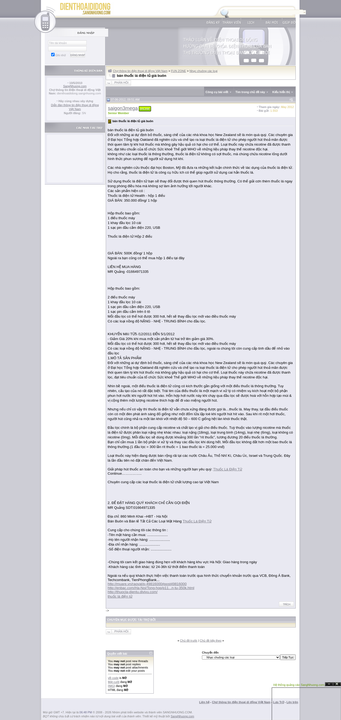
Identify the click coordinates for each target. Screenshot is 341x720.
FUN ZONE (178, 71)
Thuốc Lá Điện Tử (227, 469)
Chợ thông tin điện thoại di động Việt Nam (140, 71)
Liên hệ (204, 702)
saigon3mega (123, 108)
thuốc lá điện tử (120, 596)
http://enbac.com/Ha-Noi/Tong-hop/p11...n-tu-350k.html (151, 588)
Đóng (337, 684)
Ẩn (329, 684)
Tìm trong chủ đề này (250, 92)
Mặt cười (113, 681)
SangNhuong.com (75, 86)
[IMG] (111, 685)
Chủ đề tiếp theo (210, 640)
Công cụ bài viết (217, 92)
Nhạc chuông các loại (203, 71)
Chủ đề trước (189, 640)
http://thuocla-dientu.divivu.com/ (132, 592)
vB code (113, 677)
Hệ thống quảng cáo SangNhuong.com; (299, 684)
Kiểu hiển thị (281, 92)
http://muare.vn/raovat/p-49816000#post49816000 (147, 584)
